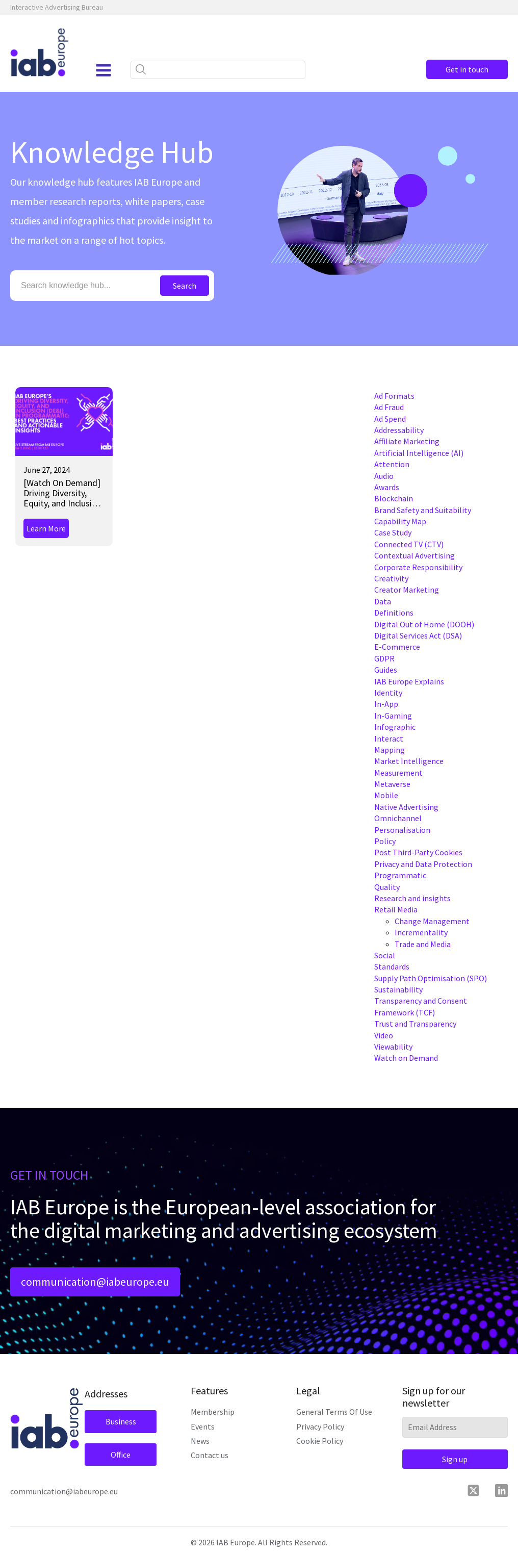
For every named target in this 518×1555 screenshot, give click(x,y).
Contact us (209, 1455)
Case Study (392, 532)
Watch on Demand (406, 1058)
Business (121, 1421)
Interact (388, 738)
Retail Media (396, 909)
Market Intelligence (409, 761)
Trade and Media (423, 944)
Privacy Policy (320, 1426)
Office (121, 1454)
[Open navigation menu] (103, 70)
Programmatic (400, 875)
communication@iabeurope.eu (95, 1281)
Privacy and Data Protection (423, 864)
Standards (391, 966)
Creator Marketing (406, 589)
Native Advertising (406, 807)
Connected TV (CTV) (409, 544)
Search (184, 286)
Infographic (395, 727)
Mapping (389, 750)
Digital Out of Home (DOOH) (424, 624)
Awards (386, 487)
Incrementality (421, 932)
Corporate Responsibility (418, 567)
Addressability (399, 430)
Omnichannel (398, 818)
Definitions (393, 612)
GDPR (384, 658)
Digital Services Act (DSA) (418, 635)
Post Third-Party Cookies (418, 852)
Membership (213, 1412)
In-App (386, 704)
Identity (388, 692)
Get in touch (467, 69)
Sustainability (398, 989)
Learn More (46, 528)
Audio (384, 476)
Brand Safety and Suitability (422, 510)
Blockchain (393, 498)
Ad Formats (394, 396)
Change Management (432, 921)
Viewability (393, 1046)
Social (384, 955)
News (200, 1441)
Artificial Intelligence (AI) (418, 453)
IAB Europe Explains (409, 681)
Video (383, 1035)
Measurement (398, 773)
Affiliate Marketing (406, 441)
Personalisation (402, 830)
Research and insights (412, 898)
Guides (385, 670)
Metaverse (392, 784)
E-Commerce (397, 647)
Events (203, 1426)
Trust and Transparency (415, 1023)
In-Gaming (393, 715)
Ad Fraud (389, 407)
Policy (385, 841)
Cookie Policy (319, 1441)
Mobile (386, 795)
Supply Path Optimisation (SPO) (430, 978)
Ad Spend (390, 419)
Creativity (391, 578)
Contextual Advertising (414, 555)
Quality (387, 887)
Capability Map (400, 521)
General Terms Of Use (334, 1412)
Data (382, 601)
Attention (391, 464)
